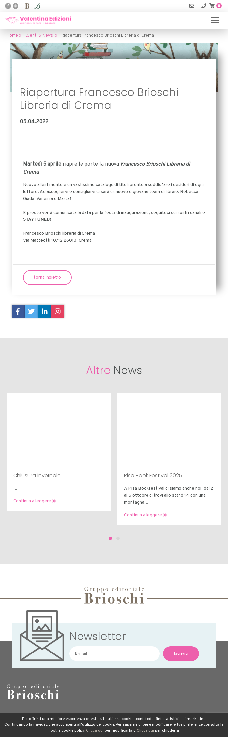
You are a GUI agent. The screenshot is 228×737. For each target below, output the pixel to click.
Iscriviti (181, 653)
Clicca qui (95, 730)
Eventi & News (39, 35)
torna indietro (47, 277)
